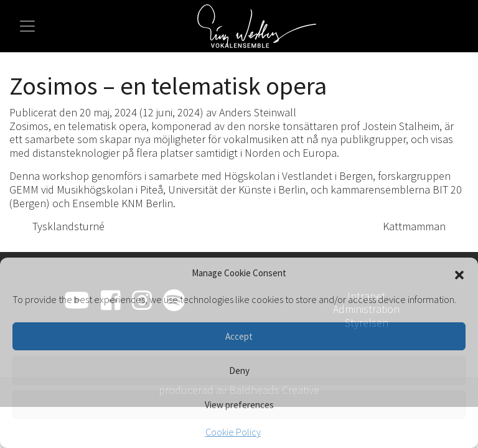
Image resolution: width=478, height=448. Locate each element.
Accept (239, 336)
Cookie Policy (233, 432)
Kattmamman (421, 226)
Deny (239, 370)
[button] (459, 273)
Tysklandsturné (62, 226)
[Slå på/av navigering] (27, 26)
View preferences (239, 405)
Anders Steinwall (257, 112)
